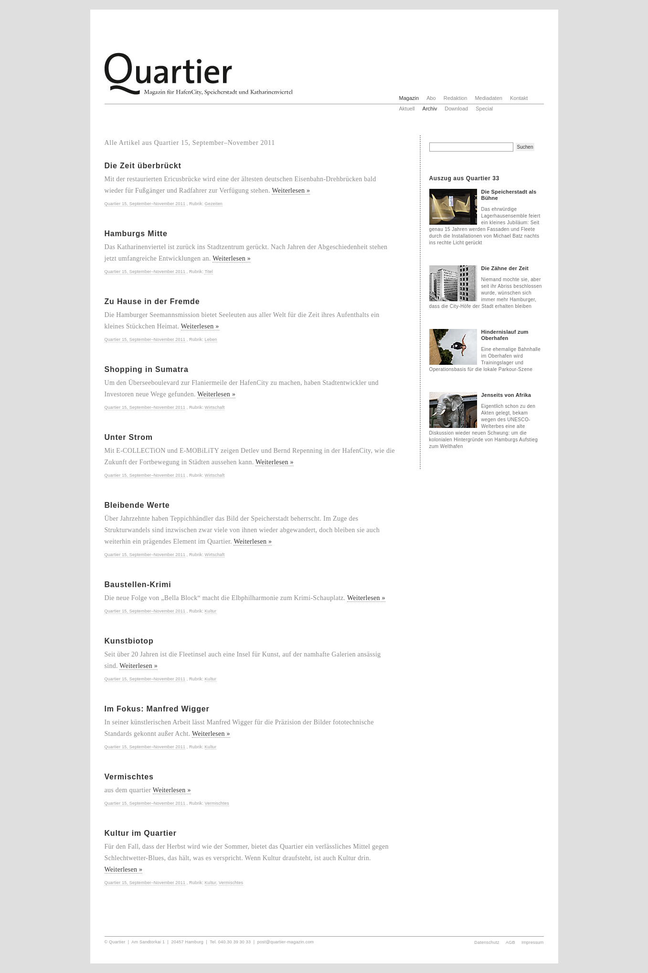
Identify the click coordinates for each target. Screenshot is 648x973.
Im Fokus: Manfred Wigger (157, 709)
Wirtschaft (215, 407)
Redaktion (455, 98)
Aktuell (407, 108)
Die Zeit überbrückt (143, 166)
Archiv (430, 108)
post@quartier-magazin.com (285, 942)
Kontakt (519, 98)
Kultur (211, 611)
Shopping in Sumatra (147, 369)
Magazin (409, 98)
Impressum (532, 942)
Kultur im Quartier (141, 833)
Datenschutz (486, 942)
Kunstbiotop (129, 641)
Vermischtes (129, 777)
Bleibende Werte (137, 505)
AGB (510, 942)
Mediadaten (488, 98)
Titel (208, 271)
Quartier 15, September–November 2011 (145, 203)
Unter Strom (129, 437)
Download (456, 108)
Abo (431, 98)
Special (484, 108)
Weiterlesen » (291, 190)
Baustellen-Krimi (138, 584)
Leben (211, 339)
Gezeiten (214, 203)
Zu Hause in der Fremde (152, 301)
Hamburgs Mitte (136, 234)
